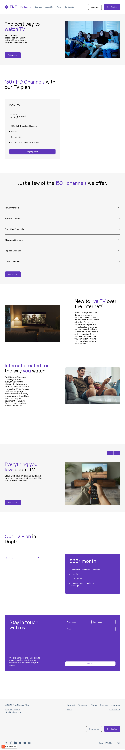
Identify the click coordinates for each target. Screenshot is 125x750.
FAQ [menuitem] (101, 743)
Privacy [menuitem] (108, 743)
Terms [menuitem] (117, 743)
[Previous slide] (110, 454)
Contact (95, 7)
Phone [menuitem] (94, 705)
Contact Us (69, 7)
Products (26, 7)
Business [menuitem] (104, 705)
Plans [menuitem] (69, 710)
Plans (59, 7)
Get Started (112, 7)
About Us (49, 7)
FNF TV (22, 558)
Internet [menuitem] (71, 705)
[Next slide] (117, 454)
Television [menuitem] (82, 705)
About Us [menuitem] (116, 705)
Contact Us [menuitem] (115, 710)
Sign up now (32, 152)
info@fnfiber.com (13, 712)
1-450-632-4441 (13, 710)
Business (38, 7)
